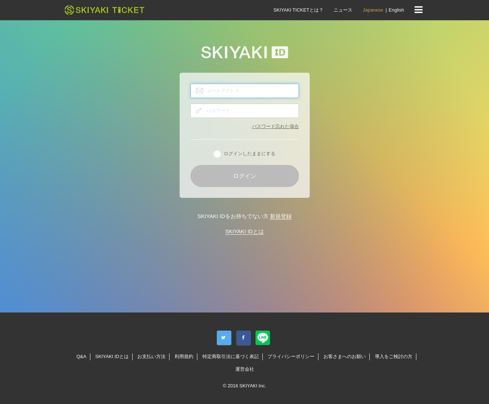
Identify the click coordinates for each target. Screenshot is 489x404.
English (396, 10)
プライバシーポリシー (290, 356)
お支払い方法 (151, 356)
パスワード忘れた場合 (275, 126)
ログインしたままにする (244, 154)
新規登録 (281, 216)
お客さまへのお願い (344, 356)
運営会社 (244, 369)
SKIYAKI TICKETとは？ (298, 10)
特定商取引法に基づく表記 (230, 356)
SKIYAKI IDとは (244, 231)
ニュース (343, 10)
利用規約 (184, 356)
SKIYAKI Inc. (252, 385)
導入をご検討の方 (393, 356)
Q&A (81, 356)
